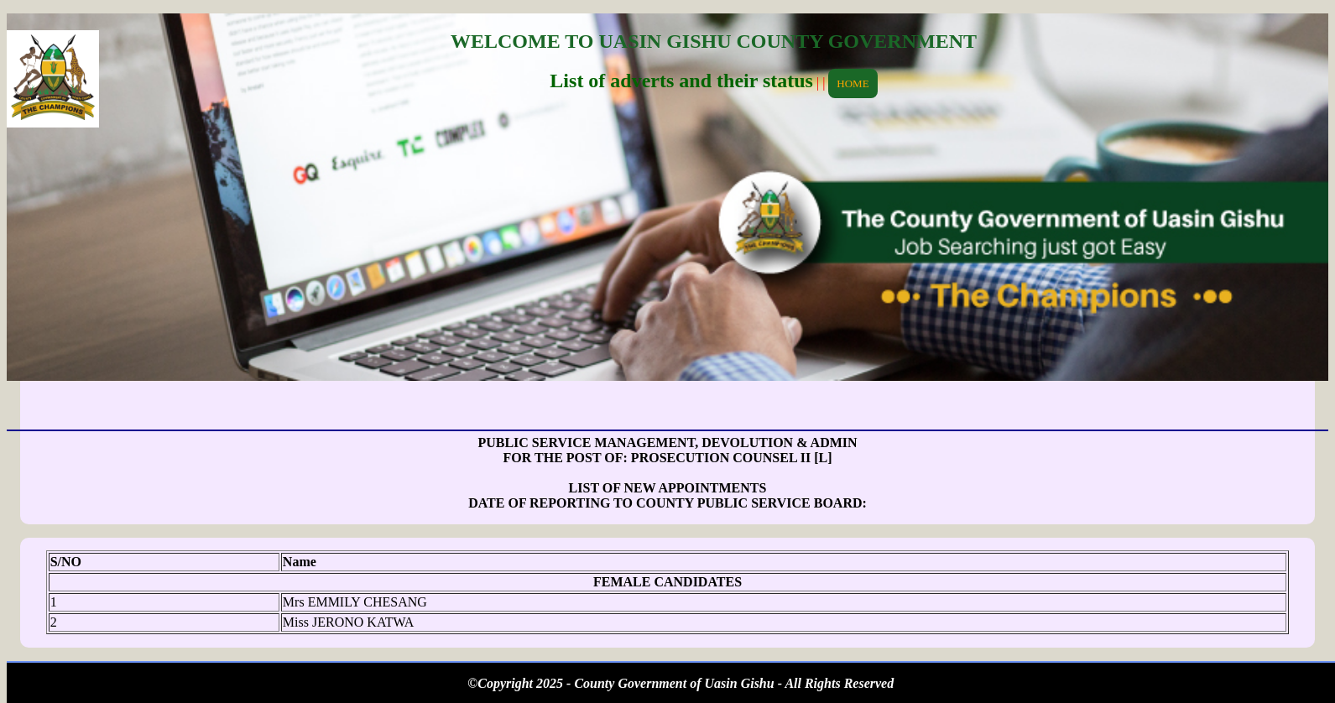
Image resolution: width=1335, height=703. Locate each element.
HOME (852, 83)
